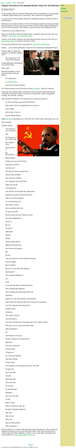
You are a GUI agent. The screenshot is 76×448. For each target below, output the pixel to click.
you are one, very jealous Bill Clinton (20, 36)
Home (30, 445)
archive (8, 3)
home (3, 3)
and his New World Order (41, 44)
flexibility (37, 88)
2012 (14, 3)
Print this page (67, 18)
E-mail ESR (64, 11)
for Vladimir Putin (11, 82)
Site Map (63, 8)
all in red (9, 119)
